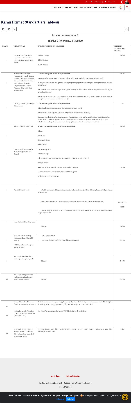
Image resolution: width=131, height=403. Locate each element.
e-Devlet (87, 2)
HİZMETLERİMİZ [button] (92, 8)
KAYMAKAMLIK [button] (57, 8)
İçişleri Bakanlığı (98, 2)
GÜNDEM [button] (104, 8)
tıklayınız (60, 399)
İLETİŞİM (113, 8)
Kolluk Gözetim (73, 376)
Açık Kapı (55, 376)
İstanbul (110, 2)
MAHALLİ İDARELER (79, 8)
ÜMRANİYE (68, 8)
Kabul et (70, 399)
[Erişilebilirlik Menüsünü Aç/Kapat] (125, 397)
